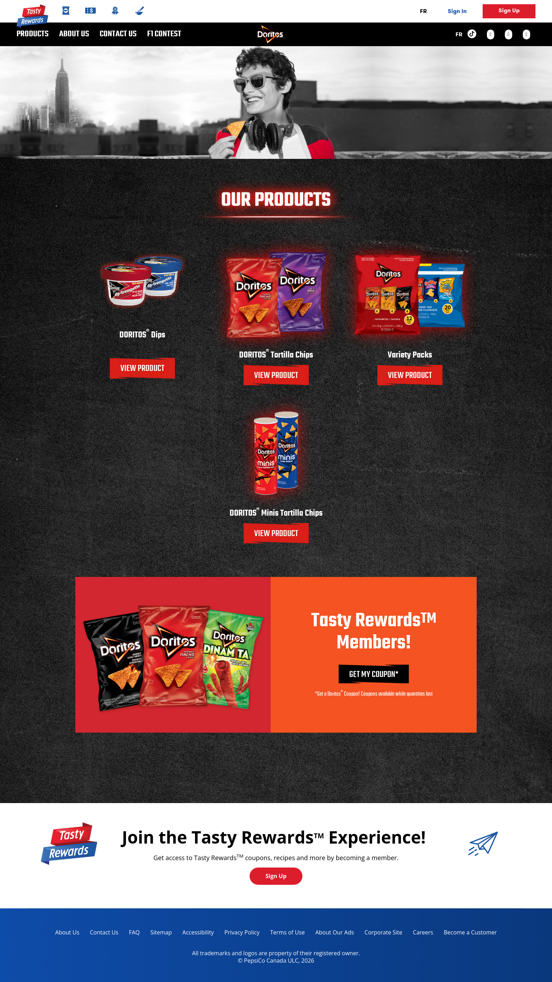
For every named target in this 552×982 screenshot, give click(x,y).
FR (423, 11)
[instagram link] (491, 34)
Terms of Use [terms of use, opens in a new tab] (285, 933)
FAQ (134, 932)
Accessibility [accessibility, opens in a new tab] (195, 933)
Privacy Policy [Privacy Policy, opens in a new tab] (239, 933)
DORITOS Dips (142, 335)
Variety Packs (410, 355)
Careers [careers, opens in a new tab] (420, 933)
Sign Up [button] (509, 10)
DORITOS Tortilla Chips (276, 355)
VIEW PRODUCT (142, 368)
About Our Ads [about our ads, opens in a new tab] (332, 933)
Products (33, 34)
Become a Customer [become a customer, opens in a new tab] (467, 933)
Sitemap (161, 932)
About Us (74, 34)
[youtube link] (526, 34)
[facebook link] (509, 34)
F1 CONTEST (164, 34)
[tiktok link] (472, 34)
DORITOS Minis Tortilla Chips (276, 513)
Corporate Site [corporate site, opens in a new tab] (380, 933)
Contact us (115, 34)
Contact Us (104, 932)
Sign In (457, 11)
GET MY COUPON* (374, 674)
